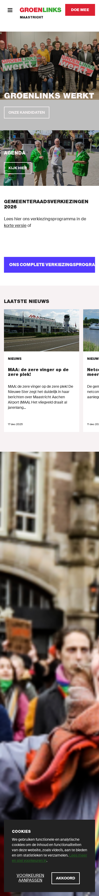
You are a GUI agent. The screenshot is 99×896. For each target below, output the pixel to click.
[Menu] (10, 10)
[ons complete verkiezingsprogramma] (49, 265)
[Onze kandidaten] (26, 112)
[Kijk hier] (17, 168)
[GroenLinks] (40, 10)
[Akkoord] (65, 878)
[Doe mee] (80, 10)
